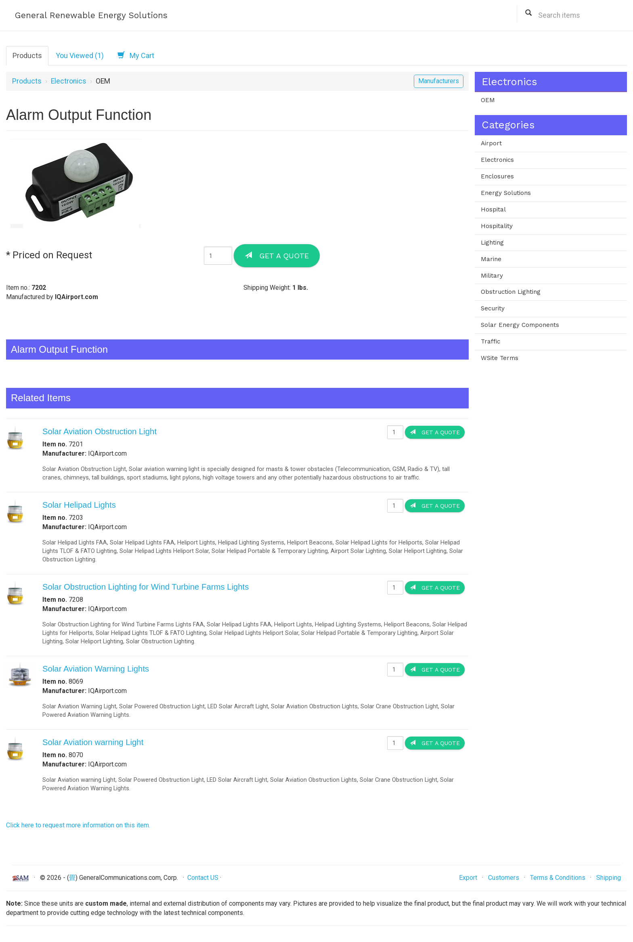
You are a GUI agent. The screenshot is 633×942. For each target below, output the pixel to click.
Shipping (608, 877)
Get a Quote (277, 255)
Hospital (493, 209)
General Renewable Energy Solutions (91, 15)
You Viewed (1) (80, 55)
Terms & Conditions (557, 877)
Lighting (492, 242)
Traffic (490, 341)
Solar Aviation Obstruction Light (99, 431)
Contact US (202, 877)
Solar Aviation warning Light (92, 742)
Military (492, 275)
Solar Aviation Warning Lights (95, 668)
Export (468, 877)
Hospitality (497, 226)
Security (493, 308)
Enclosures (497, 176)
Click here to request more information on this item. (78, 825)
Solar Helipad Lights (79, 504)
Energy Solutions (506, 193)
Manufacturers (438, 81)
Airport (491, 143)
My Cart (135, 55)
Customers (503, 877)
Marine (491, 259)
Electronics (68, 81)
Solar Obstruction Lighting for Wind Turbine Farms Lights (145, 586)
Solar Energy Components (520, 325)
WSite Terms (499, 358)
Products (27, 55)
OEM (488, 100)
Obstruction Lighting (511, 291)
